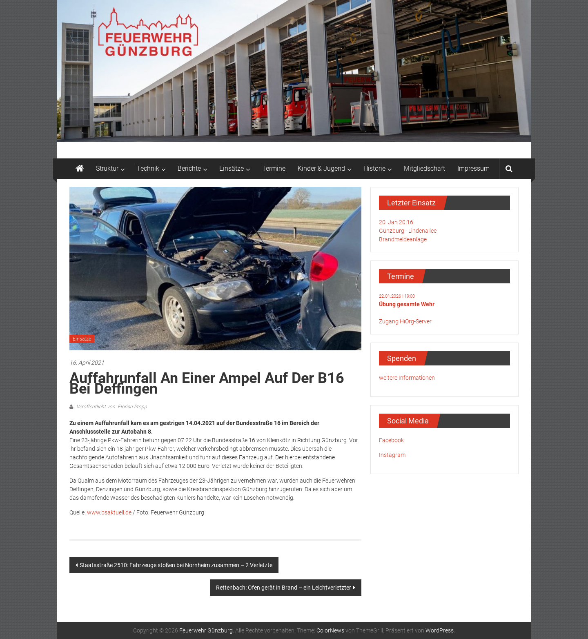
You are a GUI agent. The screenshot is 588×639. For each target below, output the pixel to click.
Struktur (107, 168)
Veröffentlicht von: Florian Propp (111, 407)
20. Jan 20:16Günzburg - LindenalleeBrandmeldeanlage (408, 231)
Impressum (473, 168)
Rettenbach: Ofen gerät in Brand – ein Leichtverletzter (283, 587)
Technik (148, 168)
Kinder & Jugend (321, 168)
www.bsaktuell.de (109, 512)
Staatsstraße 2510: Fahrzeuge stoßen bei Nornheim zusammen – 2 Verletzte (176, 565)
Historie (374, 168)
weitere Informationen (407, 377)
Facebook (391, 440)
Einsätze (231, 168)
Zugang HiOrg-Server (405, 321)
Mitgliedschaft (424, 168)
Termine (273, 168)
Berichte (189, 168)
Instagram (392, 455)
